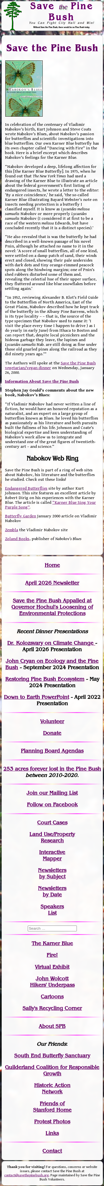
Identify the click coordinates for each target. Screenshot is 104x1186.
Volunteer (52, 721)
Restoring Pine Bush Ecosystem (44, 679)
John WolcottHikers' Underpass (52, 981)
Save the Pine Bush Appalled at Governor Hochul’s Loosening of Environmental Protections (52, 607)
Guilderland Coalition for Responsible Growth (52, 1070)
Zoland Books (17, 538)
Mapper (52, 858)
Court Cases (52, 822)
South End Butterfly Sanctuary (52, 1055)
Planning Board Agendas (52, 751)
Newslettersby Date (52, 891)
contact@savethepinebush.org (26, 1175)
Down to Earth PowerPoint (36, 697)
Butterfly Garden (20, 516)
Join (32, 793)
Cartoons (52, 996)
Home (52, 565)
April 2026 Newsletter (52, 583)
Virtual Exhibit (52, 967)
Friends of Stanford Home (52, 1106)
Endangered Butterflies (26, 488)
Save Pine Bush (61, 11)
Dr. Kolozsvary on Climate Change (51, 643)
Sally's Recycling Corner (52, 1008)
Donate (52, 733)
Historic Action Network (52, 1088)
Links (52, 1133)
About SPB (52, 1026)
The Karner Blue (52, 943)
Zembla (11, 530)
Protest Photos (52, 1121)
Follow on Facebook (52, 804)
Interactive (52, 852)
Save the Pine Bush (52, 48)
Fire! (52, 955)
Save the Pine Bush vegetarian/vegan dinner (50, 365)
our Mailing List (57, 793)
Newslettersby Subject (52, 873)
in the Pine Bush (69, 769)
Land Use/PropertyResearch (52, 837)
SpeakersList (52, 909)
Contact (52, 1151)
